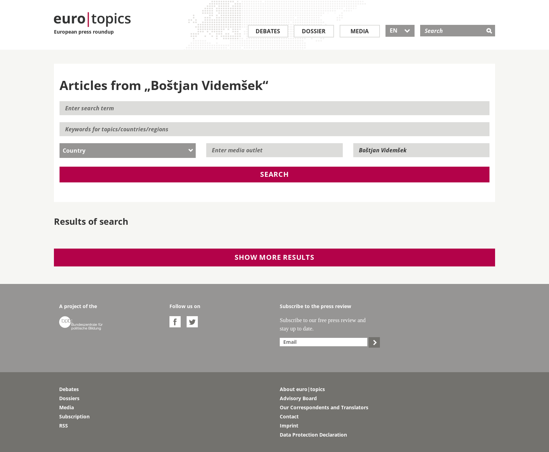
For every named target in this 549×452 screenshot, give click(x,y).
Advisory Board (298, 398)
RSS (63, 425)
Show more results (274, 257)
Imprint (289, 425)
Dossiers (69, 398)
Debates (268, 31)
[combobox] (128, 150)
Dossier (314, 31)
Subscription (74, 416)
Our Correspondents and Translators (324, 407)
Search (274, 174)
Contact (289, 416)
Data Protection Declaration (313, 434)
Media (359, 31)
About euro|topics (302, 389)
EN (400, 30)
